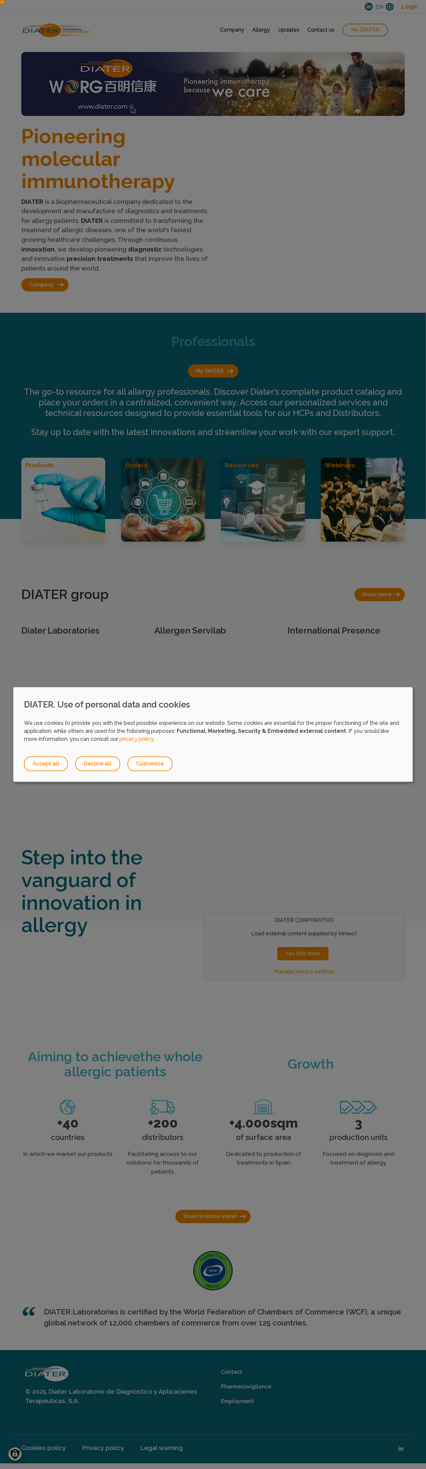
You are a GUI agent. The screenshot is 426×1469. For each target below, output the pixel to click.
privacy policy (136, 739)
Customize (151, 764)
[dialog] (213, 734)
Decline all (98, 764)
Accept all (46, 764)
